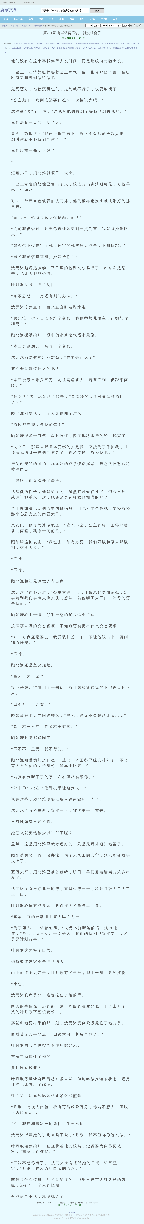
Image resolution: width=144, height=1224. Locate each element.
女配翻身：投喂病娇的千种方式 (86, 44)
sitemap (72, 1212)
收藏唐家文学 (29, 2)
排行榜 (104, 19)
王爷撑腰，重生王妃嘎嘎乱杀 (31, 26)
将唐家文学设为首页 (10, 2)
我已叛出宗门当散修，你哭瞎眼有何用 (29, 44)
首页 (6, 19)
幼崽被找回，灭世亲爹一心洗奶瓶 (36, 48)
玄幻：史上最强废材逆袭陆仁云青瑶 (66, 48)
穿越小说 (14, 26)
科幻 (82, 19)
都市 (51, 19)
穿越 (61, 19)
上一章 (61, 38)
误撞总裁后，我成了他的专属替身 (59, 44)
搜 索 (97, 10)
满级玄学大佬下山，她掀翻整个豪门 (96, 48)
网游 (72, 19)
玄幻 (31, 19)
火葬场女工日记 (14, 48)
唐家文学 (9, 9)
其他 (92, 19)
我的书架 (18, 19)
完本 (115, 19)
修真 (41, 19)
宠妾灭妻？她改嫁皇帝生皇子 (112, 44)
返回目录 (71, 38)
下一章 (82, 38)
